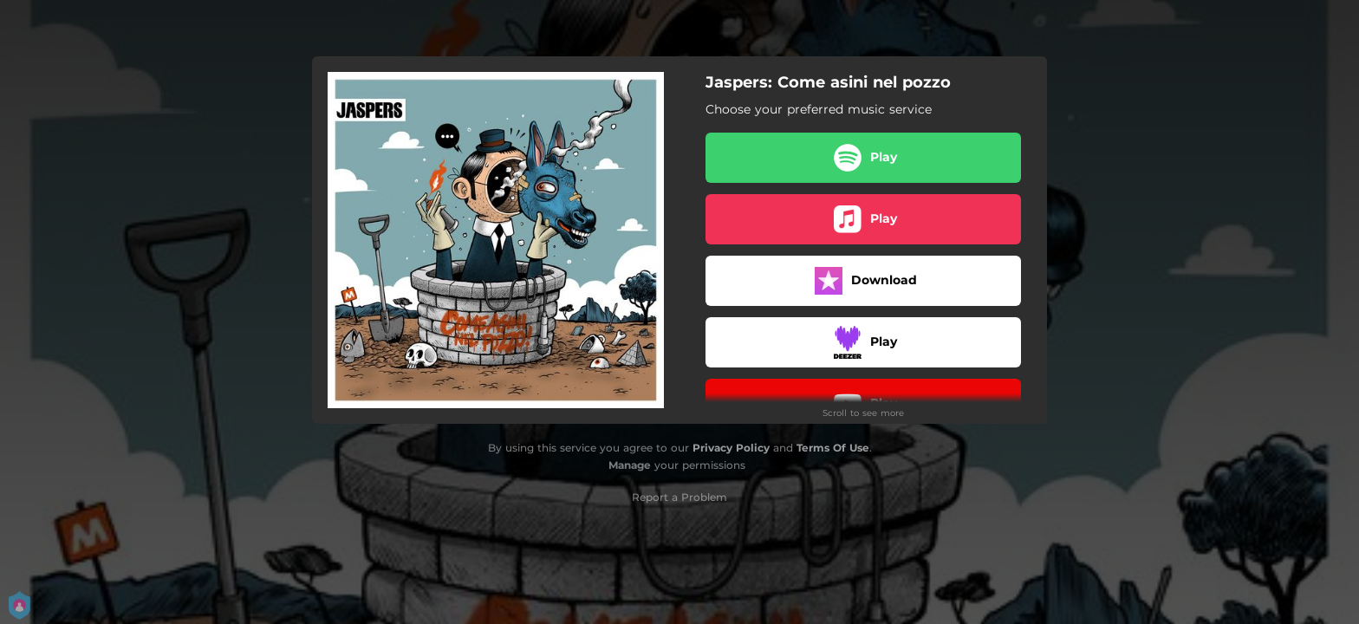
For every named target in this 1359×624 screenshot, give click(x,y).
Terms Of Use (833, 447)
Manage (629, 464)
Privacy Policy (731, 447)
